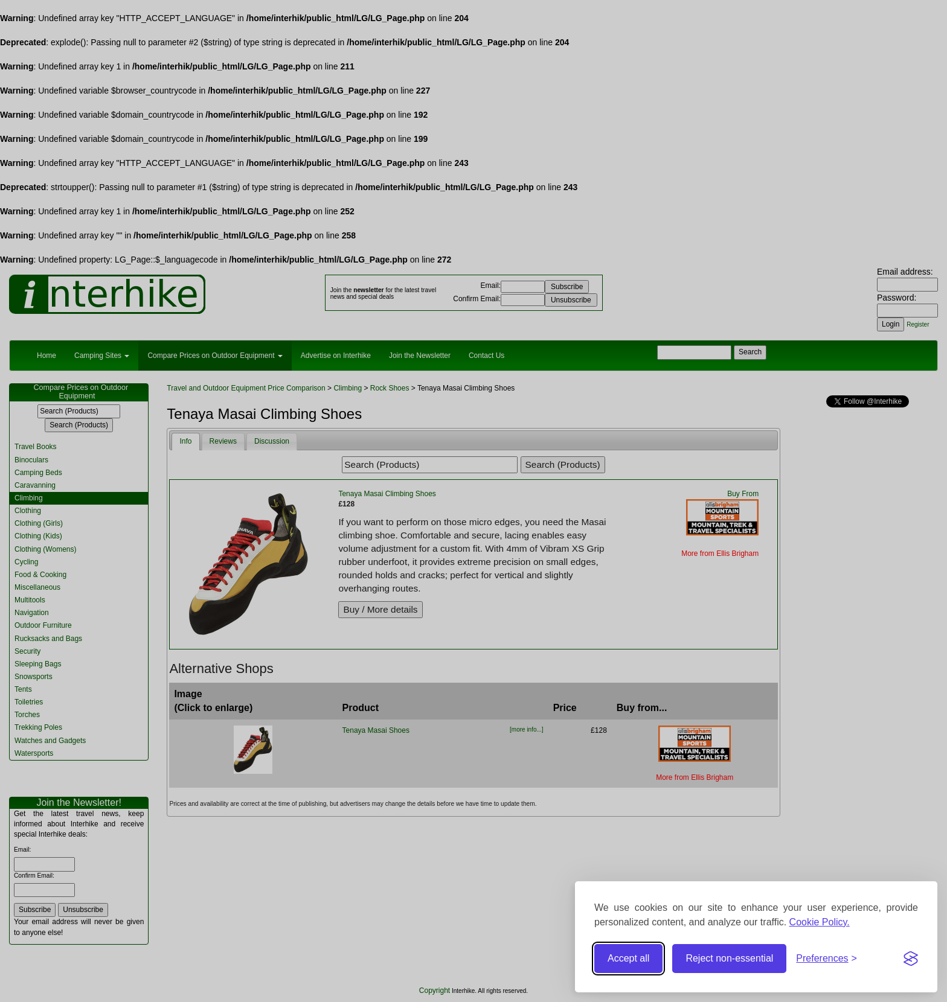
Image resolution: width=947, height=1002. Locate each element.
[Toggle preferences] (826, 959)
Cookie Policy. (819, 922)
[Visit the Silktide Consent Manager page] (911, 958)
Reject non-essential (729, 958)
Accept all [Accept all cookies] (628, 958)
